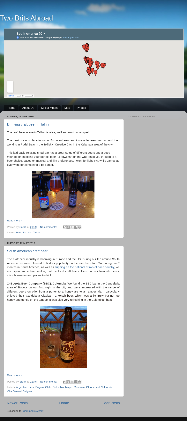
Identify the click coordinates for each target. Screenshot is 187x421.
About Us (28, 107)
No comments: (49, 227)
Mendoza (79, 387)
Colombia (58, 387)
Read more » (14, 220)
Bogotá (39, 387)
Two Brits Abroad (26, 18)
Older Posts (110, 403)
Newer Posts (17, 403)
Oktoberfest (93, 387)
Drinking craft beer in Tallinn (28, 124)
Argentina (21, 387)
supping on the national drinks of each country (84, 267)
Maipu (68, 387)
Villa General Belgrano (20, 391)
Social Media (49, 107)
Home (11, 107)
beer (18, 232)
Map (67, 107)
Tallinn (36, 232)
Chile (48, 387)
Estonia (27, 232)
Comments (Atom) (33, 410)
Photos (81, 107)
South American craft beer (27, 251)
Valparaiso (107, 387)
